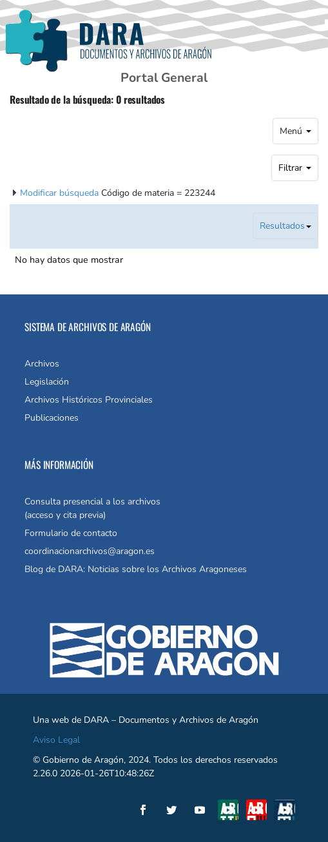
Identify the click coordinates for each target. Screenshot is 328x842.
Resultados (285, 226)
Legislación (46, 382)
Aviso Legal (56, 740)
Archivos (41, 364)
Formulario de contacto (70, 533)
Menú (295, 131)
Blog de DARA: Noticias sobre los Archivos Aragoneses (135, 569)
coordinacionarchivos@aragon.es (89, 551)
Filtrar (294, 168)
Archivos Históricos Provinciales (88, 400)
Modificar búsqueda (60, 193)
